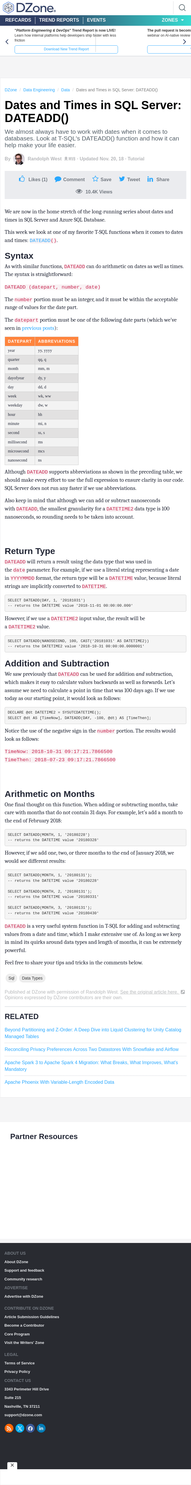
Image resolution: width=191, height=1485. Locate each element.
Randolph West (45, 164)
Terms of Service (19, 1377)
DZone (11, 94)
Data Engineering (39, 94)
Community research (23, 1293)
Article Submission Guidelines (31, 1331)
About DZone (16, 1276)
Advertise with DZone (23, 1311)
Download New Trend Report (47, 54)
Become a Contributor (24, 1339)
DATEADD (40, 245)
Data (65, 94)
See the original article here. (153, 1006)
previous (31, 333)
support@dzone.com (23, 1429)
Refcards (18, 20)
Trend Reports (59, 20)
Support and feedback (24, 1284)
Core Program (17, 1348)
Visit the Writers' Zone (24, 1357)
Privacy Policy (17, 1386)
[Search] (182, 7)
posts (48, 333)
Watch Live (143, 54)
